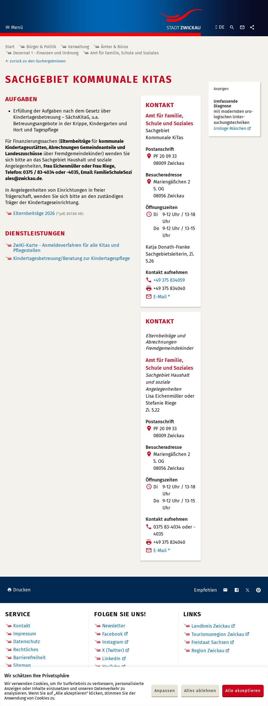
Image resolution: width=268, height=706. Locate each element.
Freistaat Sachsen (210, 642)
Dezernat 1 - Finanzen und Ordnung (45, 52)
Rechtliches (25, 649)
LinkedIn (111, 659)
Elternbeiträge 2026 (48, 213)
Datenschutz (26, 641)
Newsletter (113, 626)
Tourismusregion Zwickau (217, 634)
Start (9, 46)
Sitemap (22, 665)
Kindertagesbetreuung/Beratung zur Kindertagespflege (71, 258)
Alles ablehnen (200, 690)
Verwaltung (78, 46)
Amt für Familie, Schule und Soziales (124, 52)
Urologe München (230, 128)
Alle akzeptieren (242, 690)
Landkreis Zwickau (210, 626)
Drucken (19, 590)
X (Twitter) (113, 650)
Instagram (112, 642)
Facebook (112, 634)
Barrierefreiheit (29, 657)
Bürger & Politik (41, 46)
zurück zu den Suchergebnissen (38, 61)
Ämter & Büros (114, 46)
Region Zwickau (207, 650)
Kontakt (21, 626)
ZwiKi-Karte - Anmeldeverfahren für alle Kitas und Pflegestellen (66, 248)
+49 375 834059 (169, 280)
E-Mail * (161, 297)
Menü (14, 28)
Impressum (24, 634)
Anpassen (164, 690)
